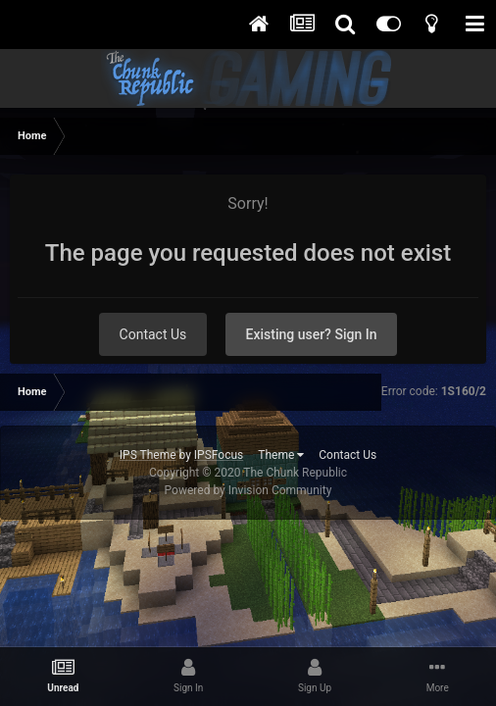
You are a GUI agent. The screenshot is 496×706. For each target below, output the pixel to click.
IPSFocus (218, 455)
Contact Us (153, 334)
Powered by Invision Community (248, 490)
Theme (281, 455)
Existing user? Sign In (311, 334)
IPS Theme (148, 455)
